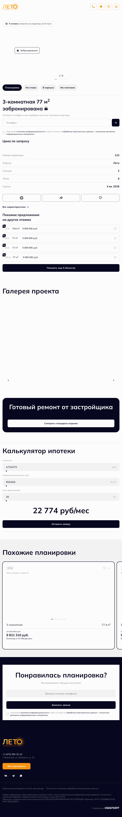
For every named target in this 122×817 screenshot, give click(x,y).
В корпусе (48, 87)
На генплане (67, 87)
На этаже (31, 87)
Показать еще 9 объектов (61, 267)
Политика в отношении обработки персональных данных (72, 788)
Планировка (12, 87)
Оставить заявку (61, 524)
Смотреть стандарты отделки (61, 423)
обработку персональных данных (78, 131)
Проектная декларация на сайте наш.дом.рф (23, 788)
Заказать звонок (61, 705)
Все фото (61, 379)
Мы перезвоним (16, 766)
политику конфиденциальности (31, 131)
